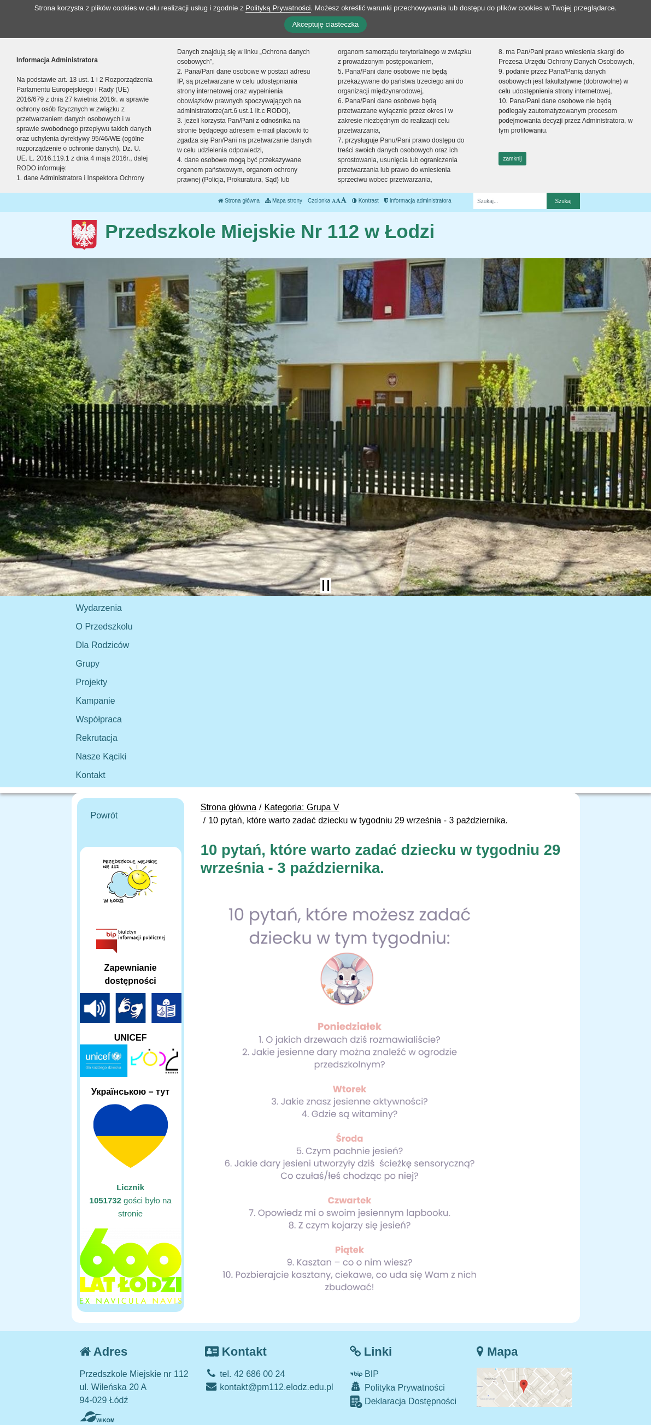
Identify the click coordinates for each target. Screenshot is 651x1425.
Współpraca (99, 719)
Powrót (104, 815)
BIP (364, 1374)
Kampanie (95, 700)
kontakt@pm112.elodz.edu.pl (269, 1387)
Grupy (88, 663)
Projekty (92, 682)
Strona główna (239, 201)
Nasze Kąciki (101, 756)
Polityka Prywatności (397, 1387)
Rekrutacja (97, 738)
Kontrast (365, 201)
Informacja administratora (417, 201)
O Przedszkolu (104, 626)
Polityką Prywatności (277, 8)
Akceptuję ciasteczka (325, 24)
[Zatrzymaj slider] (325, 585)
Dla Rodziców (103, 645)
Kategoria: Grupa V (302, 807)
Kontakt (90, 775)
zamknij (512, 159)
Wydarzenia (99, 608)
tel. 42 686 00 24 (245, 1374)
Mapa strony (283, 201)
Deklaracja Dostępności (403, 1402)
